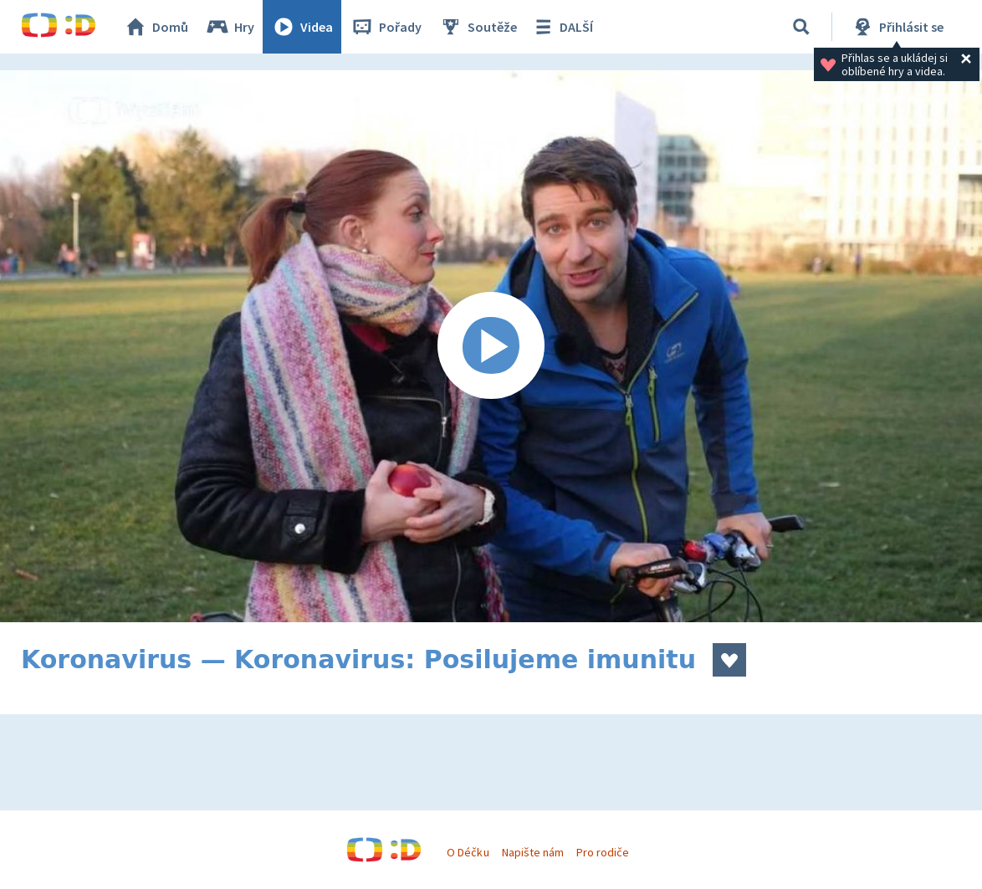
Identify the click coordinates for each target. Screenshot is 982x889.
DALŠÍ (561, 26)
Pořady (386, 26)
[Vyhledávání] (801, 27)
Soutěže (477, 26)
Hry (229, 26)
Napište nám (533, 852)
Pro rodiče (602, 852)
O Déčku (467, 852)
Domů (155, 26)
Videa (302, 26)
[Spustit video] (491, 346)
